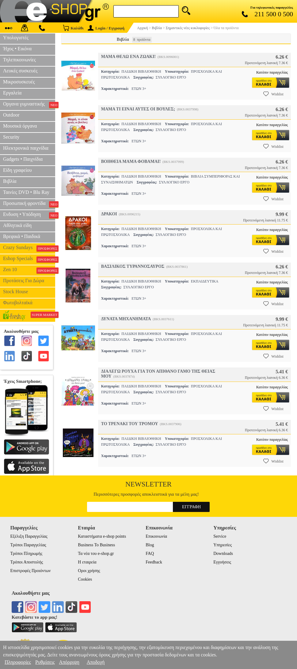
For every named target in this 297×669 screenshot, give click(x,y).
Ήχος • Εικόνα (17, 48)
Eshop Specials (29, 259)
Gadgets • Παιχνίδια (23, 159)
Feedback (154, 562)
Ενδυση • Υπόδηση (29, 215)
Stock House (15, 291)
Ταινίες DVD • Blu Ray (26, 192)
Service (219, 536)
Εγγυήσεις (222, 562)
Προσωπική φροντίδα (29, 204)
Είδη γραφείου (17, 170)
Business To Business (96, 545)
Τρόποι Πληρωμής (26, 553)
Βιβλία (10, 181)
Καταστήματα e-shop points (102, 536)
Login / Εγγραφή (106, 28)
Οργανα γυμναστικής (29, 104)
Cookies (85, 579)
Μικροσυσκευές (19, 81)
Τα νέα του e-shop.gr (96, 553)
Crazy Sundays (29, 248)
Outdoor (11, 114)
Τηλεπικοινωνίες (19, 59)
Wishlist (273, 94)
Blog (150, 545)
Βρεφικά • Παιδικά (21, 236)
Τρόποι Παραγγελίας (28, 545)
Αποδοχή (96, 662)
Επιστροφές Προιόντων (30, 570)
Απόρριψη (69, 662)
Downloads (223, 553)
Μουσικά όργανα (20, 126)
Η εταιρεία (87, 562)
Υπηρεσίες (222, 545)
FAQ (150, 553)
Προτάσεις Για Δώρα (23, 280)
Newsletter (148, 484)
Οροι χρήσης (89, 570)
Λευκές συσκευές (20, 70)
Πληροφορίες (18, 662)
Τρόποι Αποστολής (26, 562)
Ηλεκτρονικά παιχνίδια (25, 148)
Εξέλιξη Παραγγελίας (28, 536)
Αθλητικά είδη (17, 225)
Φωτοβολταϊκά (17, 302)
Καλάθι (73, 28)
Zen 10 (29, 270)
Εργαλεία (12, 92)
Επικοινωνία (156, 536)
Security (11, 137)
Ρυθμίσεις (45, 662)
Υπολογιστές (16, 37)
